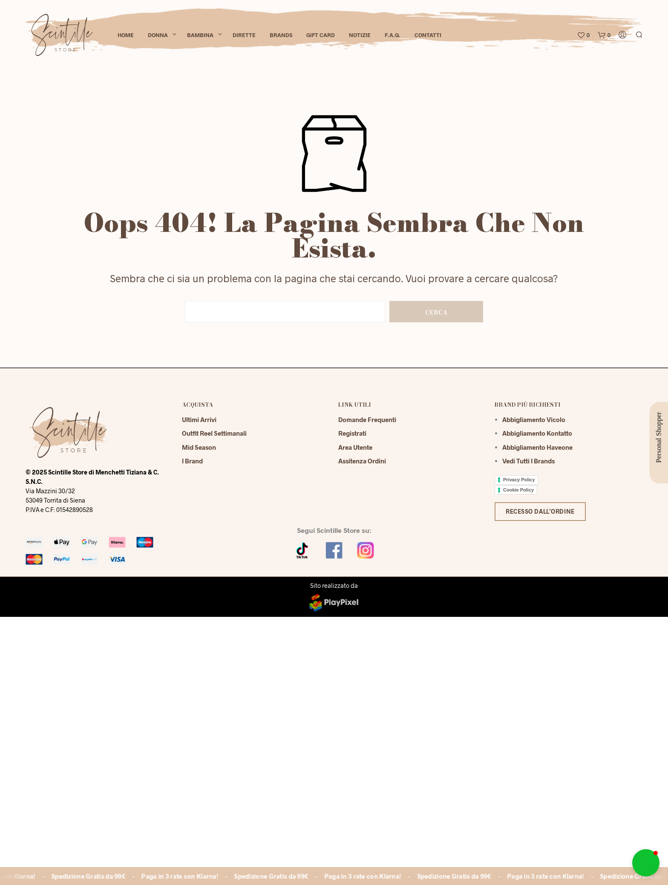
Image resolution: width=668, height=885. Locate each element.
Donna (158, 35)
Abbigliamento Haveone (537, 447)
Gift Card (320, 35)
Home (126, 35)
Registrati (352, 433)
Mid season (199, 447)
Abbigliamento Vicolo (533, 419)
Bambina (200, 35)
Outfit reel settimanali (214, 433)
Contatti (428, 35)
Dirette (244, 35)
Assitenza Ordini (362, 461)
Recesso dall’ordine (540, 511)
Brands (281, 35)
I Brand (192, 461)
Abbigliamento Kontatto (537, 433)
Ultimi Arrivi (199, 419)
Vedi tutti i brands (528, 461)
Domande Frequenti (367, 419)
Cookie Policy (518, 489)
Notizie (360, 35)
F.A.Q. (392, 35)
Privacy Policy (519, 479)
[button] (645, 862)
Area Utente (355, 447)
